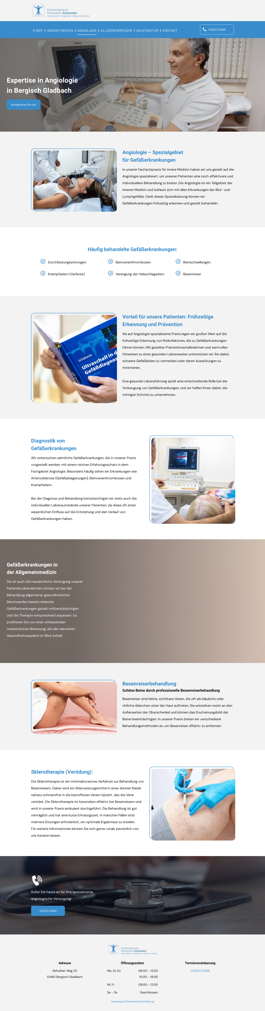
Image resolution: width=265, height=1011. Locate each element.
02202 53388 (200, 971)
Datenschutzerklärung (140, 1001)
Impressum (118, 1001)
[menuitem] (38, 30)
